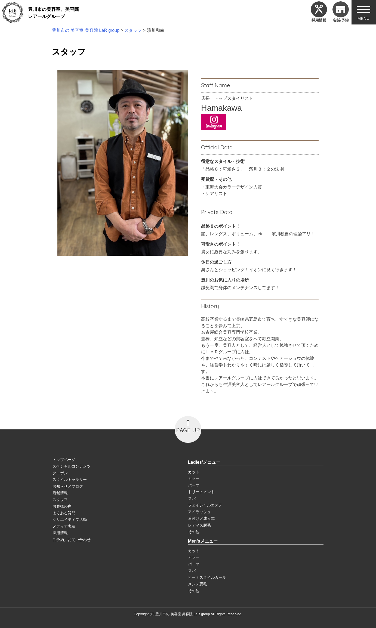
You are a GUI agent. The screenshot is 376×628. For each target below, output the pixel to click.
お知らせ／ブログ (68, 486)
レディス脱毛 (199, 525)
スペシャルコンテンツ (72, 466)
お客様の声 (62, 506)
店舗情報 (60, 493)
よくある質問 (64, 513)
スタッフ (60, 499)
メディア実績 (64, 526)
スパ (192, 498)
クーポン (60, 473)
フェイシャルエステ (205, 505)
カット (193, 472)
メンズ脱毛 (197, 584)
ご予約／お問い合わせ (72, 539)
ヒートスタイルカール (207, 577)
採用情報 (60, 533)
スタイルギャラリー (70, 479)
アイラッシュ (199, 512)
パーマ (193, 485)
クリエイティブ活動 (70, 519)
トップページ (64, 459)
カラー (193, 478)
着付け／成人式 (201, 518)
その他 (193, 532)
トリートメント (201, 492)
